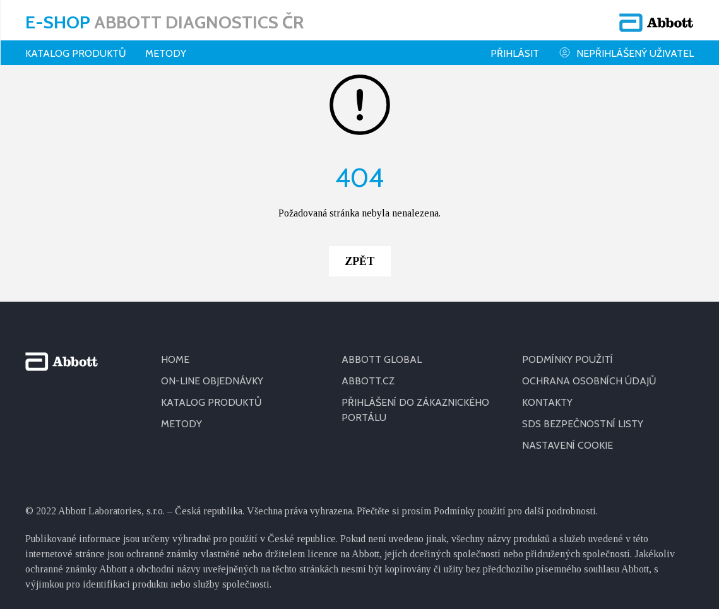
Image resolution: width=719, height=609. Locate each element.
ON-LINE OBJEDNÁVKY (212, 373)
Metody (165, 53)
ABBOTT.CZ (368, 373)
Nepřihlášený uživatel (626, 52)
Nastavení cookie (567, 437)
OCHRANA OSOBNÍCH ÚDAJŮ (589, 373)
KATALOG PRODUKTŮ (211, 394)
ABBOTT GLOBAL (382, 351)
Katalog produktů (75, 53)
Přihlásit (514, 53)
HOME (175, 351)
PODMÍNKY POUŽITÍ (567, 351)
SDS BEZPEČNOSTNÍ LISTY (582, 416)
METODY (181, 416)
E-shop (164, 22)
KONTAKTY (547, 394)
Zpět (360, 253)
